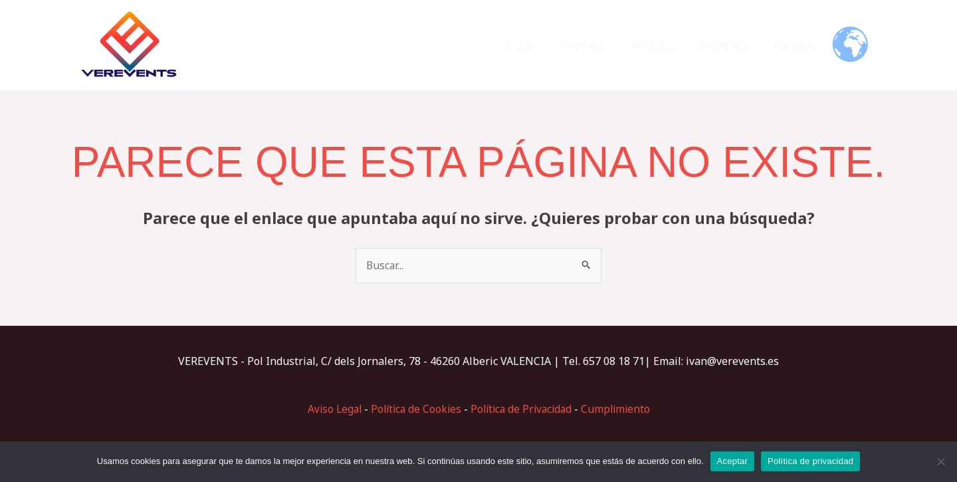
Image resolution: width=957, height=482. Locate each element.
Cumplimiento (621, 409)
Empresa (597, 45)
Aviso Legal (329, 409)
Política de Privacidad (523, 409)
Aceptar (732, 461)
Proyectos (730, 45)
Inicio (540, 45)
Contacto (798, 45)
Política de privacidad (810, 461)
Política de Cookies (414, 409)
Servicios (663, 45)
